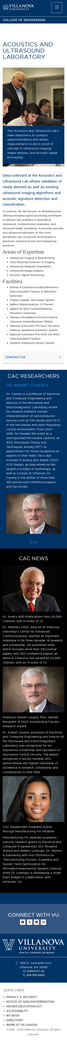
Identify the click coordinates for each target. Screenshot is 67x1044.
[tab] (33, 357)
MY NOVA (12, 1015)
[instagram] (43, 922)
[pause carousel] (35, 542)
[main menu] (56, 7)
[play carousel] (31, 542)
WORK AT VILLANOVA (21, 1024)
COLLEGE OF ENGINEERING (24, 20)
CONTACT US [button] (15, 357)
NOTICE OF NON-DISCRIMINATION (30, 1001)
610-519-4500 (35, 975)
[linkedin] (36, 922)
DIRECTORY (14, 1020)
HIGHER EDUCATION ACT (24, 1006)
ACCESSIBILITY (17, 1011)
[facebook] (22, 922)
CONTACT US (35, 971)
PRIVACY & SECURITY (21, 997)
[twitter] (29, 922)
